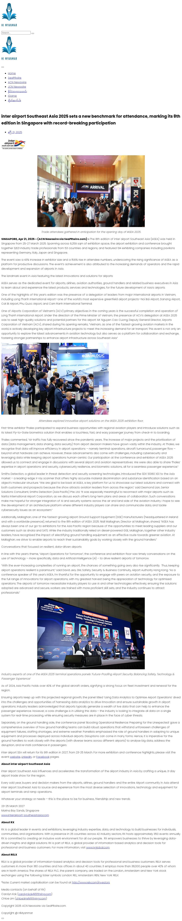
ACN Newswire (17, 82)
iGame (12, 96)
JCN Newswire (17, 87)
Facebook (42, 757)
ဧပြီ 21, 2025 (15, 132)
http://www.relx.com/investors (91, 882)
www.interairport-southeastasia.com (25, 815)
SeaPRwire (14, 78)
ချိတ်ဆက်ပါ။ (14, 100)
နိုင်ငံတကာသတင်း (17, 91)
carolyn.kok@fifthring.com (34, 894)
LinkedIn (27, 757)
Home (12, 73)
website (15, 757)
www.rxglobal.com (98, 847)
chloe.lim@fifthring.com (31, 898)
